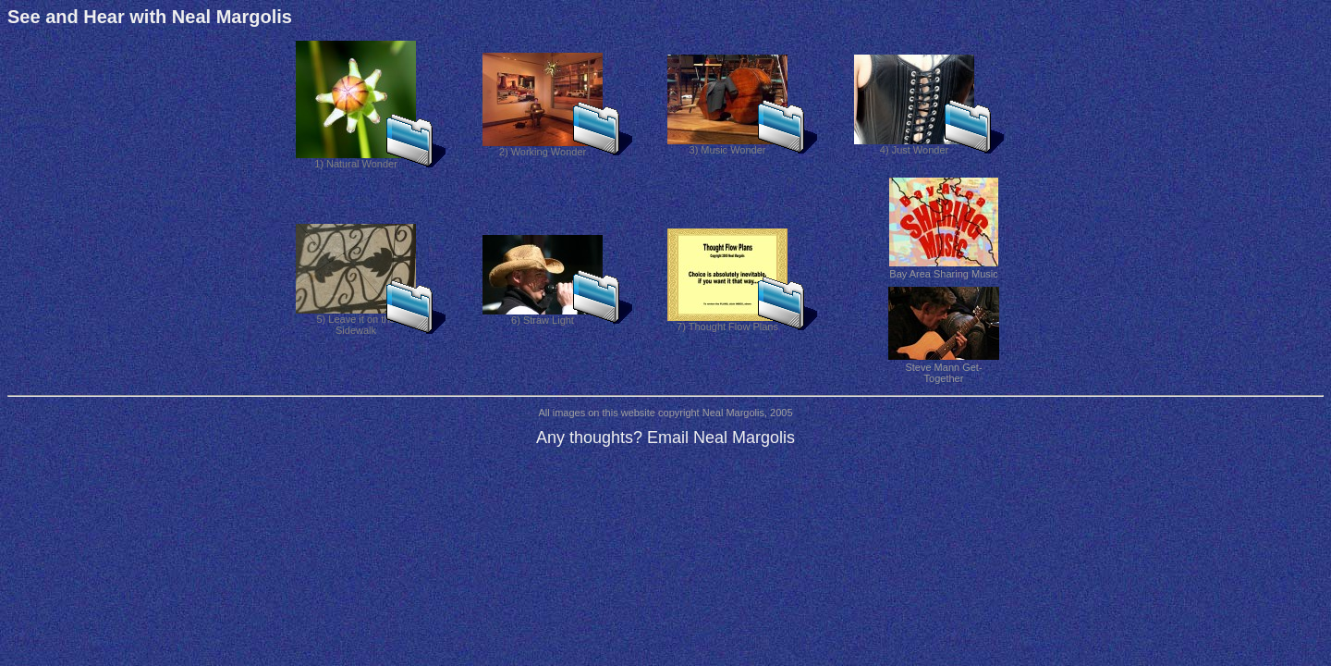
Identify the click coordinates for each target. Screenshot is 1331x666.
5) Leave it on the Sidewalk (356, 320)
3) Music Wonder (727, 145)
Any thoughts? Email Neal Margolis (665, 437)
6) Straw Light (542, 315)
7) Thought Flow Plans (727, 322)
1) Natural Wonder (356, 159)
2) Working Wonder (542, 147)
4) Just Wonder (914, 145)
